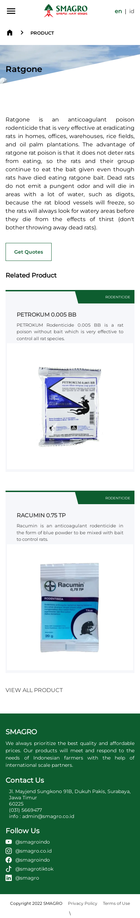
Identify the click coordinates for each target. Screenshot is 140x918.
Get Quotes (28, 252)
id (131, 11)
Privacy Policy (82, 903)
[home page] (65, 11)
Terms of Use (116, 903)
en (118, 11)
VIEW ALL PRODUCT (34, 690)
